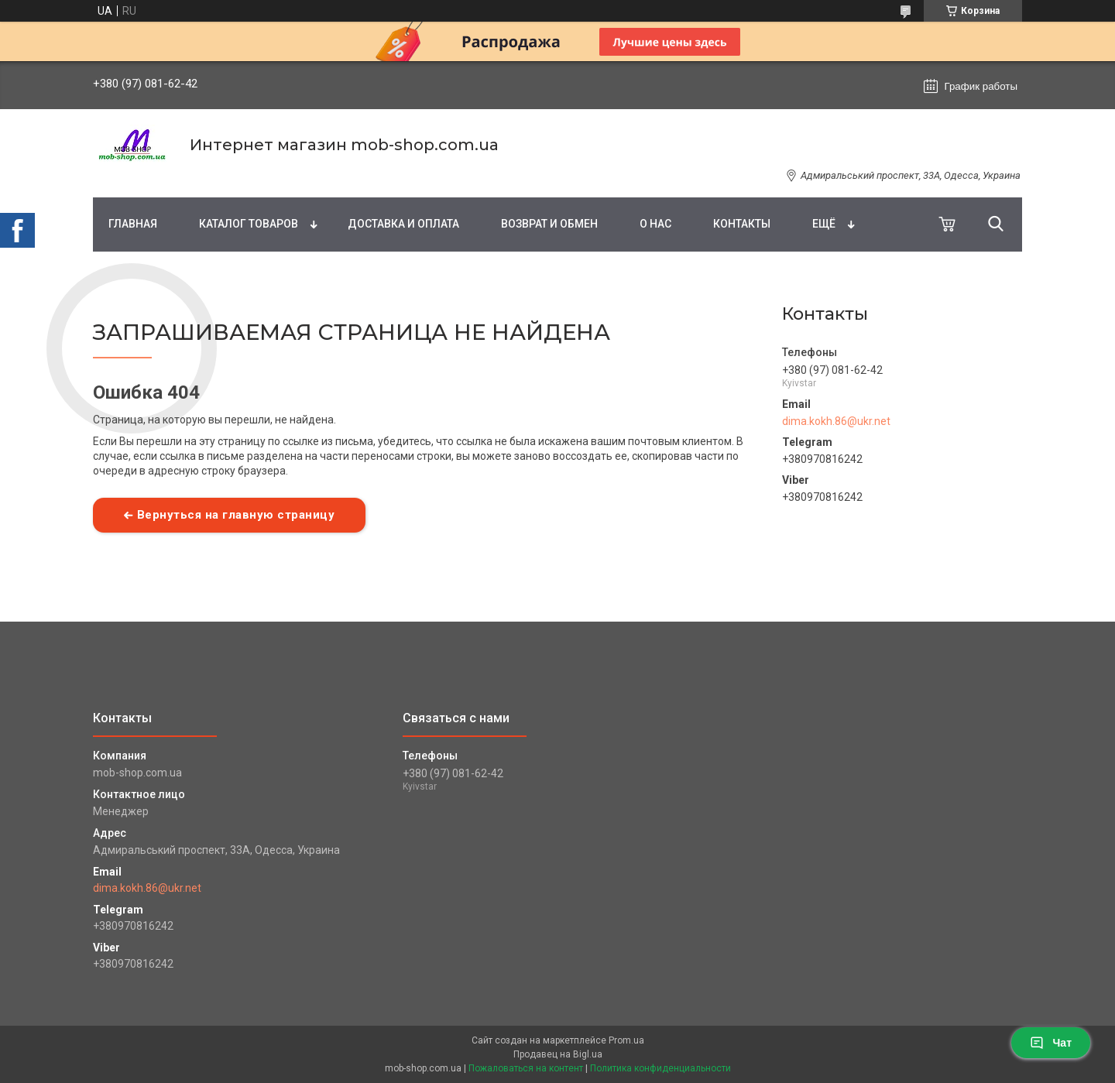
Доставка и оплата (403, 224)
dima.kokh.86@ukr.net (836, 421)
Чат (1051, 1043)
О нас (655, 224)
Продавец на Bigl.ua (557, 1054)
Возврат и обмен (549, 224)
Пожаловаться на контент (525, 1068)
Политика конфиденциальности (660, 1068)
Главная (132, 224)
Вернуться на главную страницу (236, 515)
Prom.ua (626, 1040)
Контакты (741, 224)
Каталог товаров (248, 224)
